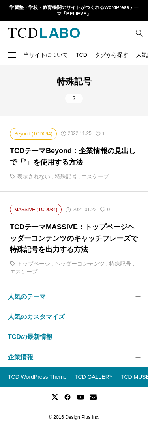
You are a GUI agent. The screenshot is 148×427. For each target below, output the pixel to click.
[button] (12, 55)
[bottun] (139, 33)
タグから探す (111, 55)
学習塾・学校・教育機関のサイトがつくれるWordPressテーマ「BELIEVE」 (74, 11)
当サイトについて (46, 55)
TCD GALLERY (94, 377)
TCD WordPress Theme (37, 377)
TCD (81, 55)
